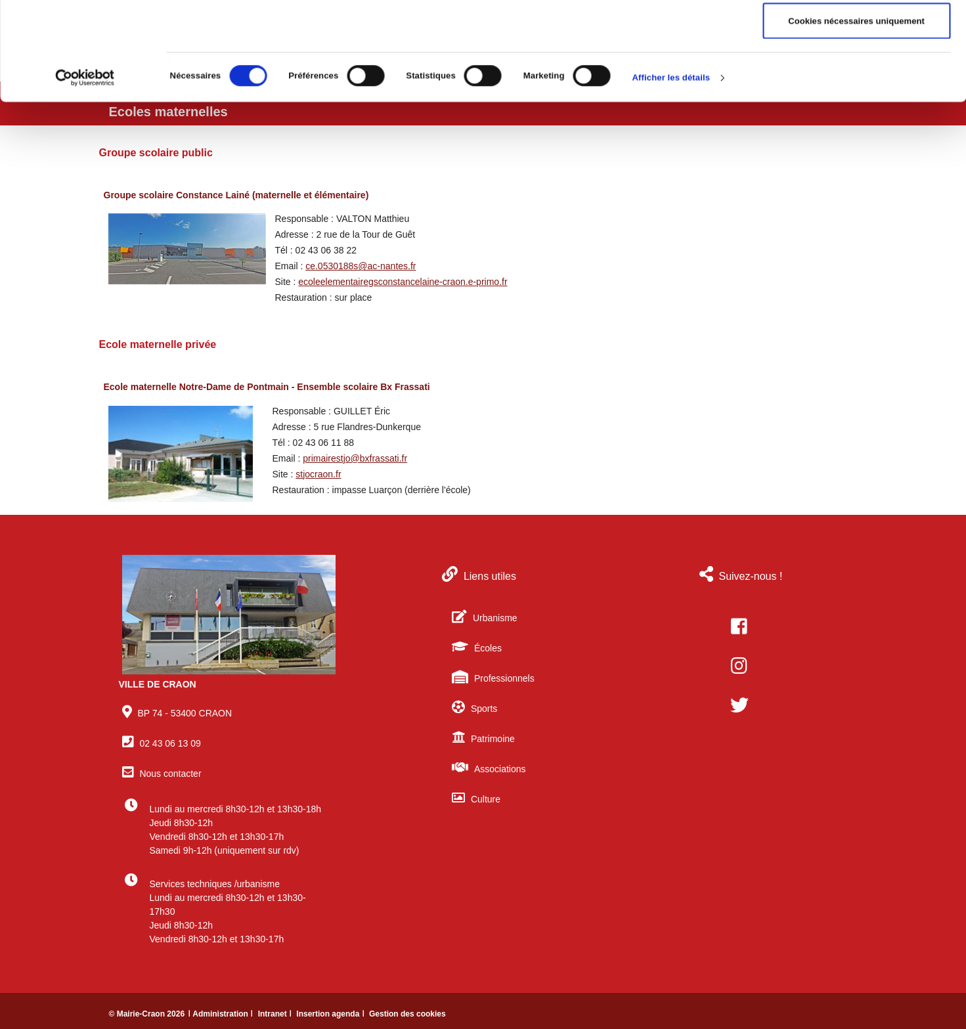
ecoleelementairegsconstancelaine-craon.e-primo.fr (402, 281)
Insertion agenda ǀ (331, 1013)
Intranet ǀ (276, 1013)
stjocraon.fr (318, 474)
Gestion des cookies (407, 1013)
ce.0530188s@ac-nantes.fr (360, 266)
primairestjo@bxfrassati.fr (355, 458)
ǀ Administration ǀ (221, 1013)
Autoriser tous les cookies (856, 33)
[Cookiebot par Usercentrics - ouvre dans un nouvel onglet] (85, 170)
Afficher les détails (671, 170)
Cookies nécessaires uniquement (856, 113)
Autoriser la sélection (856, 73)
